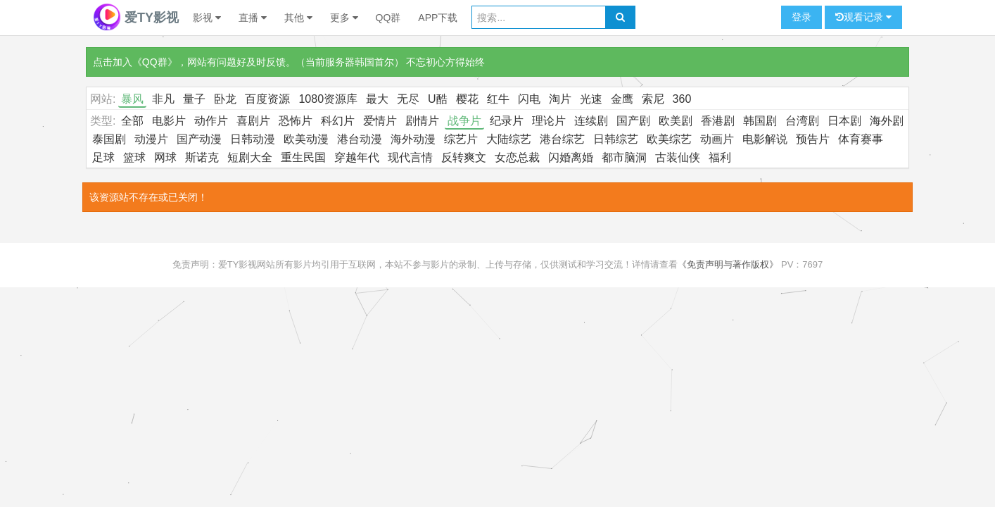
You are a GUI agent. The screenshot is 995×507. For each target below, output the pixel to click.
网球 (165, 157)
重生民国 (303, 157)
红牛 (498, 99)
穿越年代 (356, 157)
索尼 (653, 99)
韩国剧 (760, 121)
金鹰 (622, 99)
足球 (103, 157)
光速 (591, 99)
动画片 (717, 139)
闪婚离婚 (570, 157)
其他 (298, 17)
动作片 (211, 121)
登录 (801, 17)
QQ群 (388, 17)
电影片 (169, 121)
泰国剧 (109, 139)
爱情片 (380, 121)
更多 (344, 17)
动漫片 (151, 139)
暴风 (132, 99)
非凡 (163, 99)
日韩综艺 (615, 139)
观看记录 (863, 17)
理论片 (549, 121)
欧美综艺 (669, 139)
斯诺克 (202, 157)
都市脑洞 (624, 157)
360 (682, 99)
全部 (132, 121)
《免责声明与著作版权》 (728, 264)
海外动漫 (413, 139)
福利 (720, 157)
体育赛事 (860, 139)
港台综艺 (562, 139)
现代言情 (410, 157)
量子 (194, 99)
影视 (207, 17)
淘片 (560, 99)
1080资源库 (327, 99)
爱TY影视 (136, 18)
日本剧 (844, 121)
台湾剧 (802, 121)
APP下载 (437, 17)
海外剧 (887, 121)
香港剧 (718, 121)
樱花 (467, 99)
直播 (253, 17)
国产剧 (633, 121)
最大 (377, 99)
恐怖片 (295, 121)
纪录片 (507, 121)
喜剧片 (253, 121)
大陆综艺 (508, 139)
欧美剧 (675, 121)
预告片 (813, 139)
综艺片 (461, 139)
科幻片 (338, 121)
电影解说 (764, 139)
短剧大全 (249, 157)
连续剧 (591, 121)
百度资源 (267, 99)
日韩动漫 (252, 139)
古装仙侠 (677, 157)
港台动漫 (359, 139)
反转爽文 (463, 157)
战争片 (464, 121)
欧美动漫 (306, 139)
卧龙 (225, 99)
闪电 (529, 99)
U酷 (438, 99)
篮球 (134, 157)
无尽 (408, 99)
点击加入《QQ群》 (135, 62)
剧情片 (422, 121)
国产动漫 (199, 139)
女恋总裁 (517, 157)
